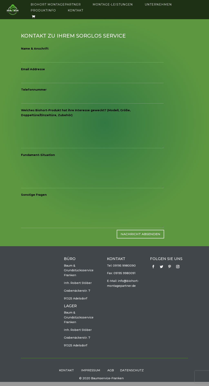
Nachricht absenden (140, 234)
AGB (110, 370)
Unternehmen (158, 4)
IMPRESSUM (90, 370)
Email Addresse (33, 69)
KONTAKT (66, 370)
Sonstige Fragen (34, 195)
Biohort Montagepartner (56, 4)
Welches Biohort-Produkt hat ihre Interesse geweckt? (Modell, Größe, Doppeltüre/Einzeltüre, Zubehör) (76, 112)
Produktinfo (43, 10)
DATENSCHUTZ (132, 370)
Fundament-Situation (38, 155)
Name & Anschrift (35, 48)
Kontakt (75, 10)
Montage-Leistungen (113, 4)
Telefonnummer (34, 89)
